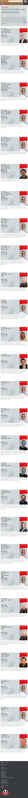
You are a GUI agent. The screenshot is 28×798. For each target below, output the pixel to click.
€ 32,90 (4, 198)
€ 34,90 (4, 116)
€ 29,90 (4, 442)
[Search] (15, 1)
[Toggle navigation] (2, 1)
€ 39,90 (4, 62)
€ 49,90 (4, 35)
